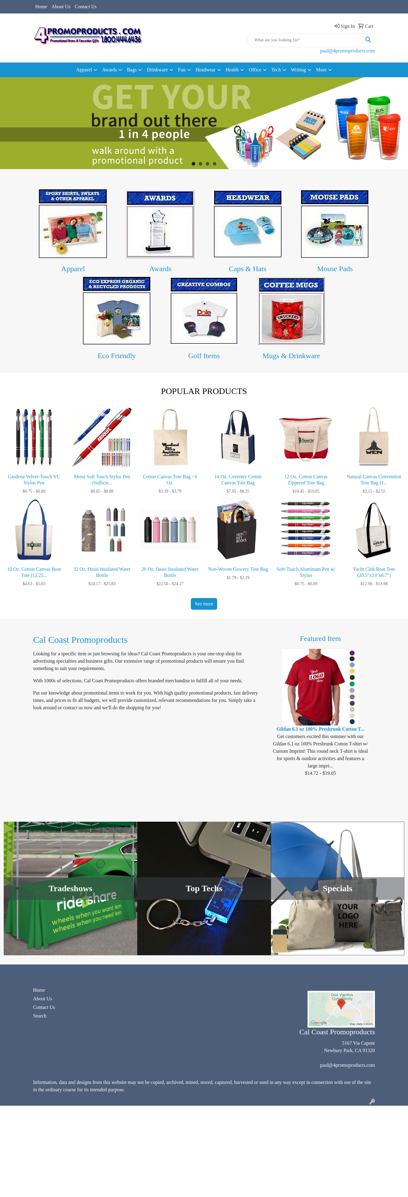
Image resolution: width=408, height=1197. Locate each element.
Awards (160, 269)
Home (41, 6)
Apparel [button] (84, 69)
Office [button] (255, 69)
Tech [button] (276, 69)
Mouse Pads (335, 269)
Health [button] (232, 69)
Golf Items (204, 356)
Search (40, 1015)
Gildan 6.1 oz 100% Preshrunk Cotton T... (320, 729)
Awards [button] (109, 69)
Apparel (73, 269)
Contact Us (86, 6)
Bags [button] (132, 69)
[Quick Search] (304, 40)
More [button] (321, 69)
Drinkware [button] (157, 69)
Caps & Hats (247, 269)
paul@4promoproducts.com (347, 50)
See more (204, 603)
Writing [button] (298, 69)
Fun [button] (182, 69)
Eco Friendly (117, 356)
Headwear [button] (206, 69)
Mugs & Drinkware (291, 356)
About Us (60, 6)
